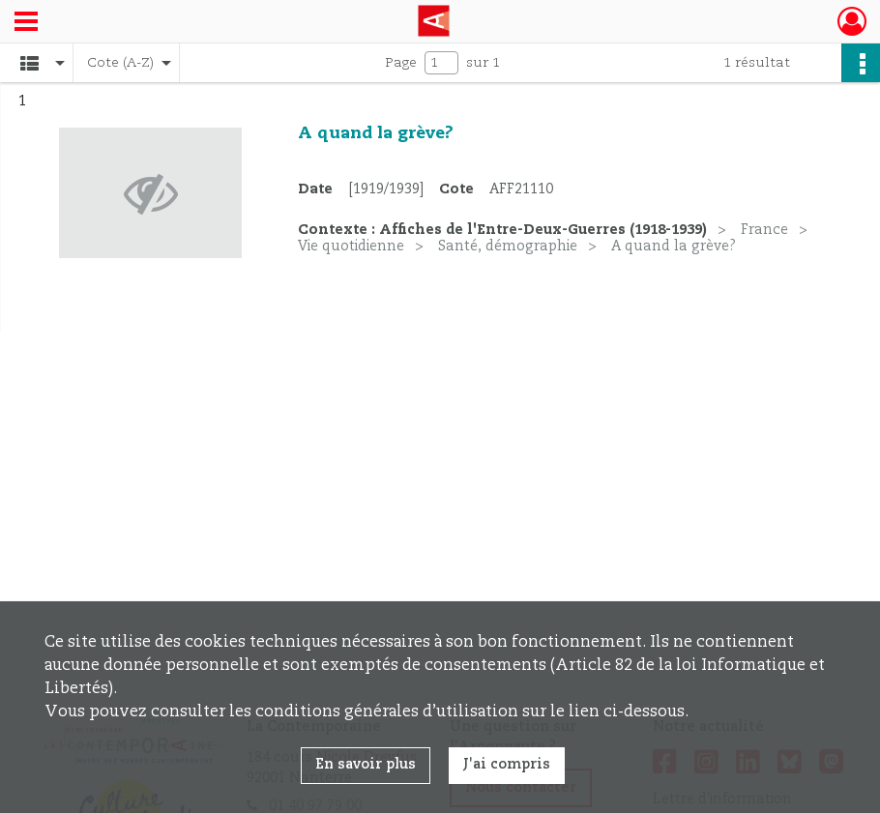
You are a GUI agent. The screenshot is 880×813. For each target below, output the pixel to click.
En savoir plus (365, 764)
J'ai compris (506, 764)
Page (401, 63)
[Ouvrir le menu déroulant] (26, 23)
